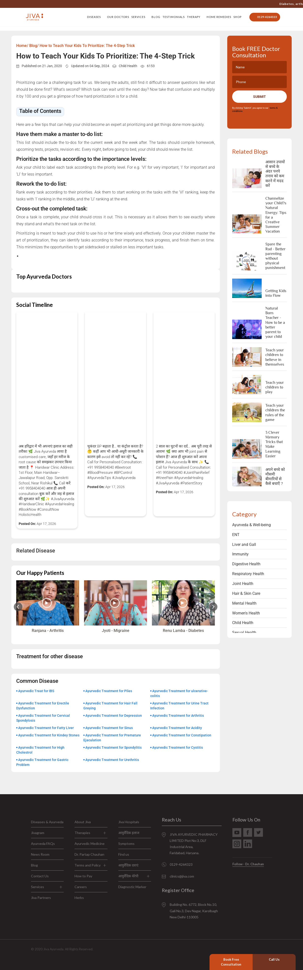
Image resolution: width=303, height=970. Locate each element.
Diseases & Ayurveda (47, 822)
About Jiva (83, 822)
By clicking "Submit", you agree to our (255, 109)
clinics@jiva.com (182, 876)
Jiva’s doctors (288, 4)
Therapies (82, 833)
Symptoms (126, 843)
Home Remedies (219, 16)
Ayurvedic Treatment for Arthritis (178, 715)
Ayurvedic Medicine (90, 843)
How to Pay (83, 876)
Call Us (274, 959)
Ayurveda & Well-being (251, 524)
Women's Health (246, 613)
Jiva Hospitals (128, 822)
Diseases (94, 16)
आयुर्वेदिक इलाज (128, 833)
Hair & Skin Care (246, 593)
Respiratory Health (248, 573)
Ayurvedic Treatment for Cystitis (177, 747)
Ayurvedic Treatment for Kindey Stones (48, 735)
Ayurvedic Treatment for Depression (113, 715)
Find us (123, 854)
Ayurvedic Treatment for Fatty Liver (46, 728)
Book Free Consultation (231, 961)
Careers (81, 887)
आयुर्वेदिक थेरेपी (128, 876)
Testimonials (174, 16)
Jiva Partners (41, 897)
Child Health (128, 66)
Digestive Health (246, 564)
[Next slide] (213, 606)
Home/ (22, 45)
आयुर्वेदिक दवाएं (128, 865)
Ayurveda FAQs (43, 843)
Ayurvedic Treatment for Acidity (177, 728)
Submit (259, 97)
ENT (236, 534)
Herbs (79, 897)
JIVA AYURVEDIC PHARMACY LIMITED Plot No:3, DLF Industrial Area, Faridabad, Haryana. (194, 843)
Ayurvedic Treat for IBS (36, 691)
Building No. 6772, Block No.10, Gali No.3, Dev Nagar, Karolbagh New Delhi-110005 (194, 910)
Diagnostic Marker (132, 887)
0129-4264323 (211, 4)
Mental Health (244, 603)
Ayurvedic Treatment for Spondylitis (113, 747)
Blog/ (34, 45)
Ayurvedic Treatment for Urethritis (112, 760)
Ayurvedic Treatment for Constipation (181, 735)
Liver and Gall (244, 544)
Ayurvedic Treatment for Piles (108, 691)
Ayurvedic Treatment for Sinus (109, 728)
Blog (156, 16)
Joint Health (242, 583)
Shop (237, 16)
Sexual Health (244, 632)
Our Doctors (118, 16)
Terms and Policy (88, 865)
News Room (40, 854)
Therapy (193, 16)
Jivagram (37, 833)
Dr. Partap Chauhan (89, 854)
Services (138, 16)
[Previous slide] (18, 606)
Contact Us (40, 876)
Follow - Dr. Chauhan (248, 864)
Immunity (240, 554)
